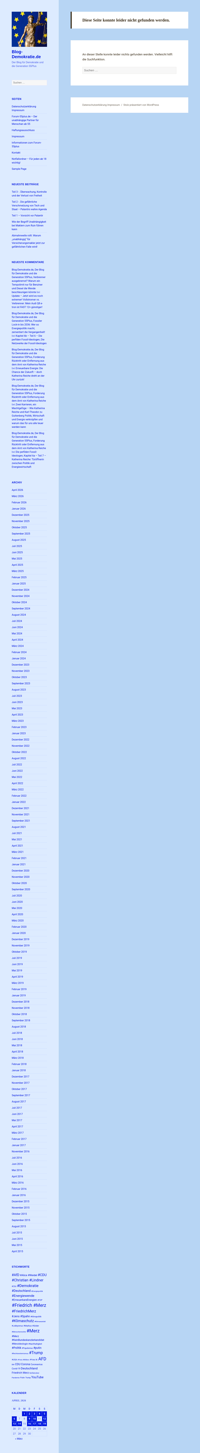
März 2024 (18, 646)
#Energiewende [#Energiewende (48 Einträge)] (23, 1296)
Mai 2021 (17, 839)
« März (19, 1438)
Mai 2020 (17, 908)
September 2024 (21, 608)
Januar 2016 (19, 1195)
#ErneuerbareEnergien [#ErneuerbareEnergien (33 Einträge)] (24, 1299)
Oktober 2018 (19, 1014)
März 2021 (18, 851)
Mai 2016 (17, 1170)
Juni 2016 (17, 1163)
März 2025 (18, 571)
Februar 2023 (19, 727)
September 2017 (21, 1095)
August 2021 (19, 826)
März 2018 (18, 1057)
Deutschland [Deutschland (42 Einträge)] (29, 1368)
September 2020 (21, 889)
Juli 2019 (17, 958)
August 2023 (19, 689)
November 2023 (20, 670)
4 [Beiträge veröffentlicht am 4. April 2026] (39, 1413)
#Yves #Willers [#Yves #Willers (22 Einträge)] (23, 1360)
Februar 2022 (19, 795)
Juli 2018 (17, 1032)
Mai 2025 (17, 558)
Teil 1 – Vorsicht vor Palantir (27, 215)
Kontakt (16, 152)
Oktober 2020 (19, 883)
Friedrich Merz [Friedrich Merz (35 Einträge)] (20, 1372)
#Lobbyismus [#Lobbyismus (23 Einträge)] (17, 1326)
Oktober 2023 (19, 677)
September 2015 (21, 1220)
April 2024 (17, 639)
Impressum (18, 136)
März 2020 (18, 920)
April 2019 (17, 976)
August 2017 (19, 1101)
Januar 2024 (19, 658)
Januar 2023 (19, 733)
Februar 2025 (19, 577)
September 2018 (21, 1020)
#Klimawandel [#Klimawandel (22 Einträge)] (40, 1322)
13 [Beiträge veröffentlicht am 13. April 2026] (14, 1423)
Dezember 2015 (20, 1201)
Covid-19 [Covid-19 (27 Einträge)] (16, 1368)
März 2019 (18, 983)
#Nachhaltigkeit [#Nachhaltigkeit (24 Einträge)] (35, 1344)
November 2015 (20, 1207)
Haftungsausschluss (23, 130)
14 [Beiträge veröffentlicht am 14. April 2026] (19, 1423)
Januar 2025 (19, 583)
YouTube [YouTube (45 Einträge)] (37, 1377)
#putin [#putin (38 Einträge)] (37, 1347)
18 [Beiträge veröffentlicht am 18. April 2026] (39, 1423)
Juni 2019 (17, 964)
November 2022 (20, 745)
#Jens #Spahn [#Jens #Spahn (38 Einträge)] (21, 1316)
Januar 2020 (19, 933)
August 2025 (19, 539)
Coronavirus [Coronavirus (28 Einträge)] (36, 1364)
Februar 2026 (19, 502)
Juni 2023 (17, 702)
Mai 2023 (17, 708)
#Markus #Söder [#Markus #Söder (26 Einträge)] (31, 1326)
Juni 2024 (17, 627)
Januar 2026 (19, 508)
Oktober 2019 (19, 951)
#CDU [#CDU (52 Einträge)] (42, 1275)
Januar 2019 (19, 995)
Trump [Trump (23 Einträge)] (28, 1378)
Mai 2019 (17, 970)
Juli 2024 (17, 621)
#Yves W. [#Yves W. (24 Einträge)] (34, 1359)
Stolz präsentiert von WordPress (141, 104)
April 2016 (17, 1176)
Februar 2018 (19, 1064)
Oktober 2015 (19, 1213)
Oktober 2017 (19, 1089)
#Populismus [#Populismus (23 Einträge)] (27, 1348)
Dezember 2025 (20, 514)
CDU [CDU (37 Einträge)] (17, 1364)
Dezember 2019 (20, 939)
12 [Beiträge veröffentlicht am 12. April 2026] (44, 1418)
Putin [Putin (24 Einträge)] (22, 1377)
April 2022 (17, 783)
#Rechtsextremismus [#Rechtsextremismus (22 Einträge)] (20, 1354)
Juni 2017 (17, 1114)
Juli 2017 (17, 1107)
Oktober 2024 (19, 602)
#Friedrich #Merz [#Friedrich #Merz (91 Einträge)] (29, 1305)
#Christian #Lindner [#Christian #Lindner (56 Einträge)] (27, 1280)
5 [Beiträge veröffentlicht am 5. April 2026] (44, 1413)
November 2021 (20, 814)
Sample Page (19, 168)
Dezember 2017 (20, 1076)
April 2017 (17, 1126)
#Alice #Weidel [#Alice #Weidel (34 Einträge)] (28, 1275)
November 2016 (20, 1151)
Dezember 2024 (20, 589)
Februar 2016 (19, 1188)
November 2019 (20, 945)
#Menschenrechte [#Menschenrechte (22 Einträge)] (19, 1332)
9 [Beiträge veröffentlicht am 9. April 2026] (29, 1418)
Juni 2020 (17, 901)
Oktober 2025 (19, 527)
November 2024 (20, 596)
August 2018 (19, 1026)
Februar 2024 (19, 652)
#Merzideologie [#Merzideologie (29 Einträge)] (20, 1343)
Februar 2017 (19, 1139)
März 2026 (18, 496)
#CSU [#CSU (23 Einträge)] (14, 1286)
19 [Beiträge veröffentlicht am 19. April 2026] (44, 1423)
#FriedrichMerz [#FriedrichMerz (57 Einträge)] (24, 1311)
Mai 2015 (17, 1245)
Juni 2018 (17, 1039)
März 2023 (18, 720)
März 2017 (18, 1132)
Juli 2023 (17, 695)
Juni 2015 (17, 1238)
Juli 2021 (17, 833)
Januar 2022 (19, 802)
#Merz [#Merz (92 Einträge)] (33, 1330)
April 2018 (17, 1051)
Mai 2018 (17, 1045)
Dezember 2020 (20, 870)
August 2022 (19, 758)
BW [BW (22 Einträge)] (13, 1365)
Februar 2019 (19, 989)
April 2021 (17, 845)
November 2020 (20, 876)
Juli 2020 (17, 895)
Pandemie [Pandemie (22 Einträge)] (16, 1378)
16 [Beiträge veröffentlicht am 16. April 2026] (29, 1423)
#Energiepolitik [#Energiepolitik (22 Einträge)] (37, 1291)
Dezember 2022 (20, 739)
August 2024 (19, 614)
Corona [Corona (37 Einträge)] (25, 1364)
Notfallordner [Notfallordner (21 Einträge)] (34, 1373)
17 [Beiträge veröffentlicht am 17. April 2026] (34, 1423)
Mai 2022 (17, 777)
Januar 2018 (19, 1070)
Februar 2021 (19, 858)
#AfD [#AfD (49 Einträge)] (15, 1275)
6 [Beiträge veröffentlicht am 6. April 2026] (14, 1418)
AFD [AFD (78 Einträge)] (42, 1358)
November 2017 (20, 1082)
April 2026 (17, 489)
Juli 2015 (17, 1232)
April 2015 (17, 1251)
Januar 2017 (19, 1145)
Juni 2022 (17, 770)
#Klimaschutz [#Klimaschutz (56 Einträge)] (23, 1321)
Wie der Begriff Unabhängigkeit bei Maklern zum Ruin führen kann (29, 225)
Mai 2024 (17, 633)
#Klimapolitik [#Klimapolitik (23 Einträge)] (35, 1317)
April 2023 (17, 714)
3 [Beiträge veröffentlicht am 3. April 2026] (34, 1413)
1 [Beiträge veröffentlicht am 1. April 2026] (24, 1413)
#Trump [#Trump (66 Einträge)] (36, 1352)
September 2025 (21, 533)
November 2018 (20, 1007)
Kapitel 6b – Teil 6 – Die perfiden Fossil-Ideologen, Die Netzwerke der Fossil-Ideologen (29, 339)
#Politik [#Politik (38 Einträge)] (16, 1347)
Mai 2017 (17, 1120)
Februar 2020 (19, 926)
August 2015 (19, 1226)
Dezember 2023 (20, 664)
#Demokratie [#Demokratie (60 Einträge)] (27, 1286)
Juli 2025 (17, 546)
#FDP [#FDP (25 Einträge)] (40, 1300)
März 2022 (18, 789)
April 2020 (17, 914)
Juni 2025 (17, 552)
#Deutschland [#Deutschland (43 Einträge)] (21, 1291)
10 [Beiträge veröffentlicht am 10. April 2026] (34, 1418)
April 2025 (17, 564)
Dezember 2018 (20, 1001)
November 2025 (20, 521)
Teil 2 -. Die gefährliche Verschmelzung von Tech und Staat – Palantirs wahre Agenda (29, 205)
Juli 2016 (17, 1157)
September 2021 (21, 820)
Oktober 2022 (19, 752)
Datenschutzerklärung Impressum (101, 104)
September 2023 (21, 683)
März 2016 (18, 1182)
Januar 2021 (19, 864)
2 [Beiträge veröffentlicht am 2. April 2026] (29, 1413)
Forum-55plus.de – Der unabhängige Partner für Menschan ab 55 (25, 120)
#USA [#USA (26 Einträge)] (14, 1359)
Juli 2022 (17, 764)
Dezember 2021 (20, 808)
